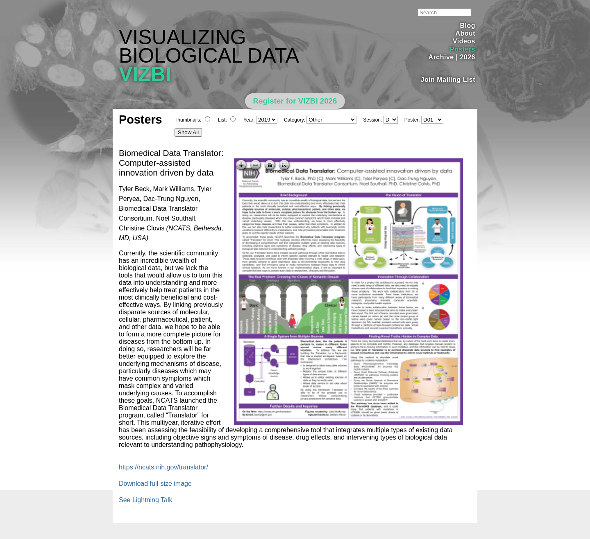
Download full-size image (155, 483)
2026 (467, 57)
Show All (188, 132)
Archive (441, 57)
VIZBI (145, 74)
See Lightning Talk (145, 499)
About (465, 33)
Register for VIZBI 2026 (295, 101)
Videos (464, 41)
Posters (462, 49)
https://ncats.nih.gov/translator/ (163, 467)
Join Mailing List (448, 79)
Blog (467, 25)
